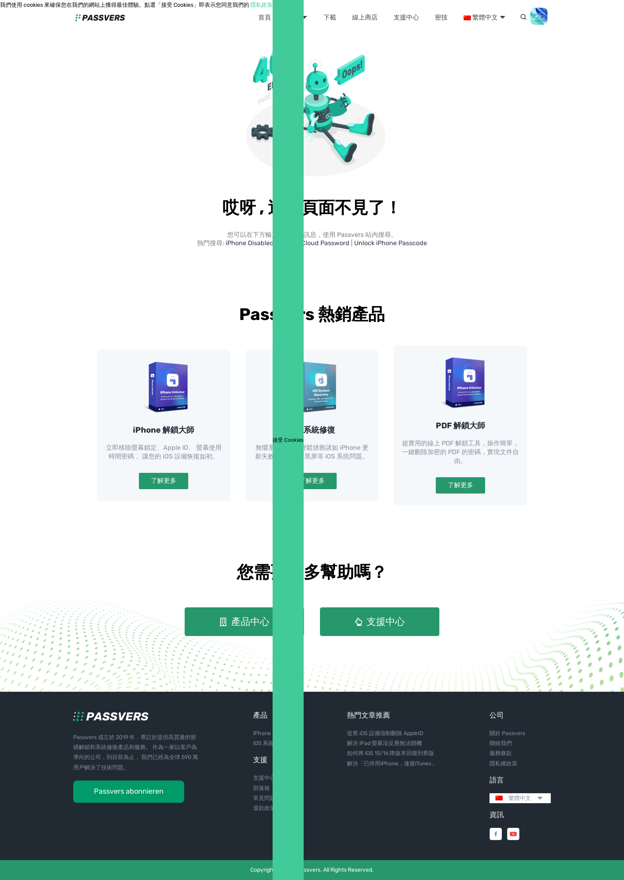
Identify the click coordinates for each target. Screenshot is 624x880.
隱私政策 (261, 5)
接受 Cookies (288, 440)
